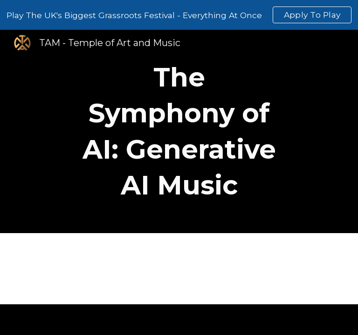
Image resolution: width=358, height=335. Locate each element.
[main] (178, 131)
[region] (179, 15)
